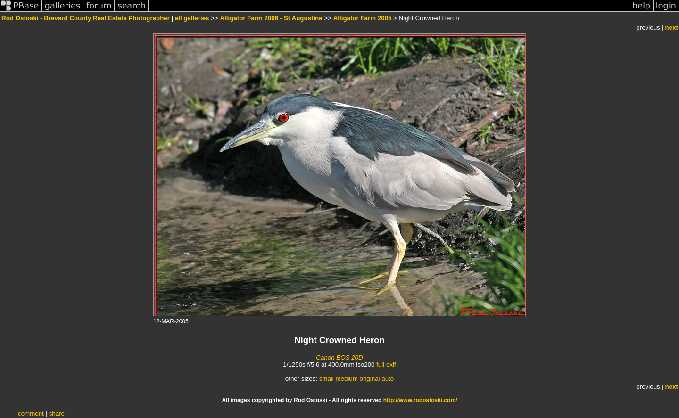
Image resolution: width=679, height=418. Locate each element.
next (671, 27)
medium (346, 378)
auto (387, 378)
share (57, 413)
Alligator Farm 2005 (362, 18)
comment (31, 413)
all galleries (192, 18)
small (326, 378)
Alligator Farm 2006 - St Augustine (271, 18)
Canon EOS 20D (339, 357)
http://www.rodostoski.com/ (420, 400)
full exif (386, 364)
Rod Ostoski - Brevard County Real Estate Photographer (85, 18)
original (370, 378)
